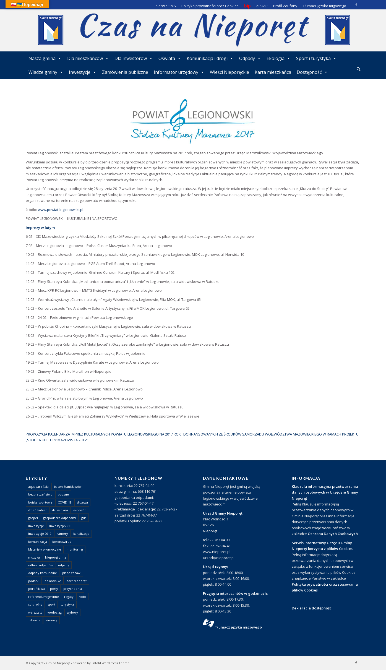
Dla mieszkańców (88, 58)
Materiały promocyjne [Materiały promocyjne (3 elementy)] (44, 549)
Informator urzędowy (179, 72)
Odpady (250, 58)
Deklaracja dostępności (312, 608)
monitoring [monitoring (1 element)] (74, 549)
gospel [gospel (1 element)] (33, 518)
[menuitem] (358, 69)
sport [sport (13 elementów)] (51, 604)
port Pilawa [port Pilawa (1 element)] (36, 588)
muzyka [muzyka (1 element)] (34, 557)
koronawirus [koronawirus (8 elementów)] (61, 541)
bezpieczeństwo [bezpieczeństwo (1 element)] (40, 494)
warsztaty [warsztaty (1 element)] (35, 612)
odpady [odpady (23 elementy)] (63, 565)
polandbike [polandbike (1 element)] (53, 581)
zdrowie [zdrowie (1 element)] (34, 620)
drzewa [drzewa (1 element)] (82, 502)
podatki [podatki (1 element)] (33, 581)
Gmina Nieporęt (58, 663)
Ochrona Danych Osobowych (333, 533)
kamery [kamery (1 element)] (62, 533)
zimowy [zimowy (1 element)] (51, 620)
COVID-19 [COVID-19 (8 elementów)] (65, 502)
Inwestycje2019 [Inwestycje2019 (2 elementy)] (60, 526)
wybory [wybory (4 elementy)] (72, 612)
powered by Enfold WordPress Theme (101, 663)
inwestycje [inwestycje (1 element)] (36, 526)
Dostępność (312, 72)
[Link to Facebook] (356, 4)
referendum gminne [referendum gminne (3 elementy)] (43, 597)
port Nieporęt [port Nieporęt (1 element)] (76, 581)
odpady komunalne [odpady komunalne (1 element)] (42, 573)
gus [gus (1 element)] (83, 518)
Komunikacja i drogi (210, 58)
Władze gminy (45, 72)
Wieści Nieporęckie (229, 72)
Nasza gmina (45, 58)
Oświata (169, 58)
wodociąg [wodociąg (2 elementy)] (55, 612)
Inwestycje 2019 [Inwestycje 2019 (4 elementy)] (39, 533)
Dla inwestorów (133, 58)
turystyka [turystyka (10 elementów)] (67, 604)
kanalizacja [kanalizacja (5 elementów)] (81, 533)
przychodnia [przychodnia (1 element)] (72, 588)
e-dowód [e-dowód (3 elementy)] (80, 510)
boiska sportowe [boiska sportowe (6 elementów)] (40, 502)
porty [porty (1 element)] (54, 588)
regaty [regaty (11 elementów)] (69, 597)
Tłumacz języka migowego (238, 627)
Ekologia (279, 58)
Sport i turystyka (316, 58)
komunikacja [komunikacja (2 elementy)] (37, 541)
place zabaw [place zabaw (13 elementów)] (71, 573)
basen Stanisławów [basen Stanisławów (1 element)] (68, 486)
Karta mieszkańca (273, 72)
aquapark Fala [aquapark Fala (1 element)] (38, 486)
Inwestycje (82, 72)
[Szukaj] (358, 69)
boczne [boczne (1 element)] (63, 494)
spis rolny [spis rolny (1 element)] (35, 604)
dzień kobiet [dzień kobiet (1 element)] (37, 510)
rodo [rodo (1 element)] (82, 597)
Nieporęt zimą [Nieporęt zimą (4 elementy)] (55, 557)
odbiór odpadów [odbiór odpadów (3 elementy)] (40, 565)
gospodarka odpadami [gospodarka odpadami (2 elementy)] (59, 518)
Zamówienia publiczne (125, 72)
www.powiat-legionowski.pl (60, 209)
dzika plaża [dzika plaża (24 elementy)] (60, 510)
